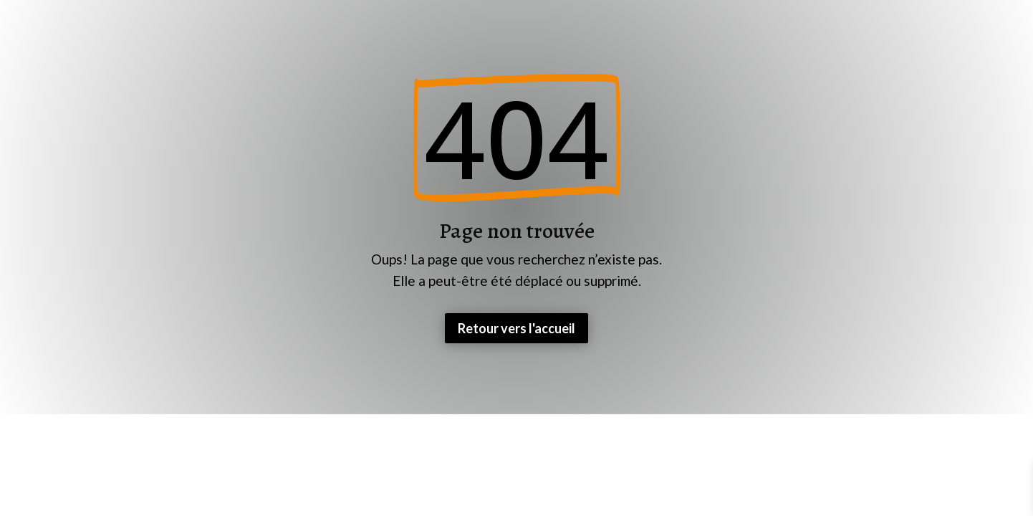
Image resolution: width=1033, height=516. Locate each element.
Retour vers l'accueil (516, 328)
